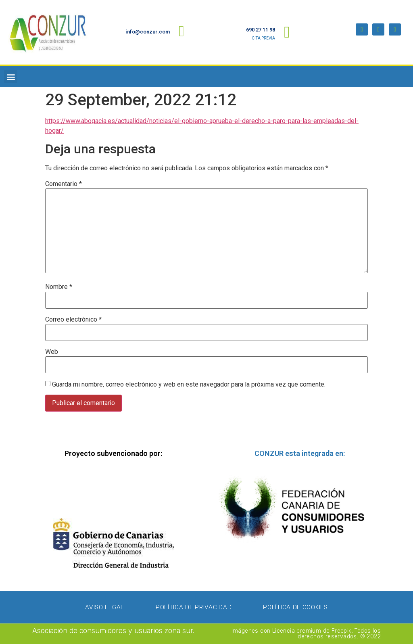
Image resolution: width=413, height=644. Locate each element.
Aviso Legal (104, 607)
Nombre (58, 287)
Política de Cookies (295, 607)
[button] (10, 76)
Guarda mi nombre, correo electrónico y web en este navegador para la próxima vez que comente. (188, 384)
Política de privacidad (194, 607)
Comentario (63, 184)
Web (51, 352)
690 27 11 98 (260, 30)
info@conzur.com (147, 32)
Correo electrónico (73, 319)
